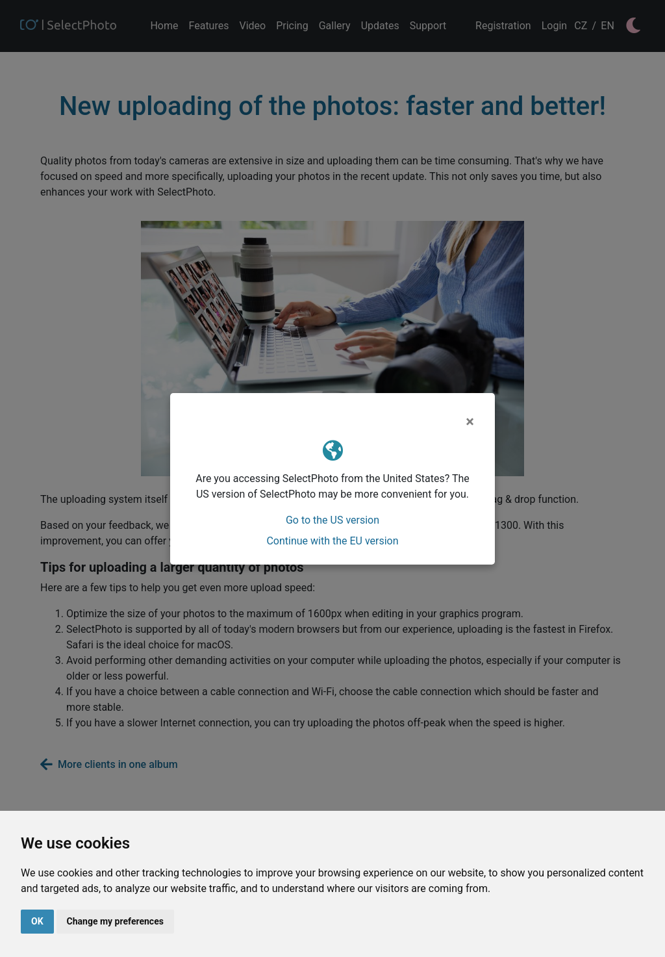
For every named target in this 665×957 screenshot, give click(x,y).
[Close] (469, 421)
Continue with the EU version (332, 541)
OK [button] (37, 921)
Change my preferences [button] (115, 921)
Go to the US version (332, 520)
